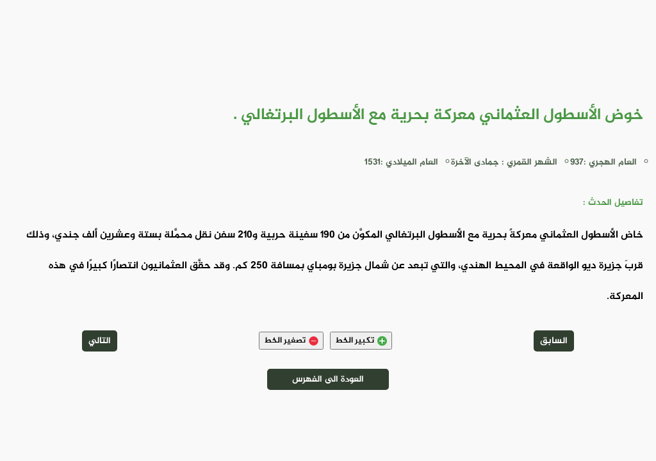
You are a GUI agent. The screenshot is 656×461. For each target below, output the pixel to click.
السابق (554, 341)
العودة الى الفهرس (328, 379)
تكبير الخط (361, 341)
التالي (99, 341)
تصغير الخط (291, 341)
